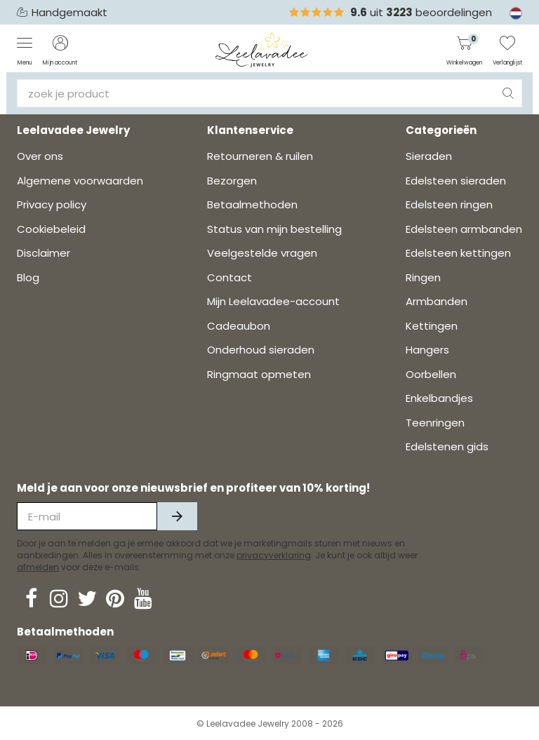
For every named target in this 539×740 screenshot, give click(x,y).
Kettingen (432, 325)
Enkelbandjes (439, 398)
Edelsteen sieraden (456, 180)
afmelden (38, 567)
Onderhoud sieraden (260, 349)
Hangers (427, 349)
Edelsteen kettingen (458, 252)
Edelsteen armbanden (464, 229)
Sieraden (429, 156)
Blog (28, 277)
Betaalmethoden (252, 204)
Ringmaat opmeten (259, 374)
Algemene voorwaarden (80, 180)
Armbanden (436, 301)
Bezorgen (232, 180)
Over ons (40, 156)
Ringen (423, 277)
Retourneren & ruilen (260, 156)
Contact (229, 277)
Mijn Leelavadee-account (273, 301)
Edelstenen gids (447, 446)
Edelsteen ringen (449, 204)
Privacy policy (51, 204)
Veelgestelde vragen (262, 252)
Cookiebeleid (51, 229)
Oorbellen (431, 374)
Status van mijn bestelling (274, 229)
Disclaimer (43, 252)
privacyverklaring (274, 555)
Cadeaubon (238, 325)
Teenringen (435, 422)
